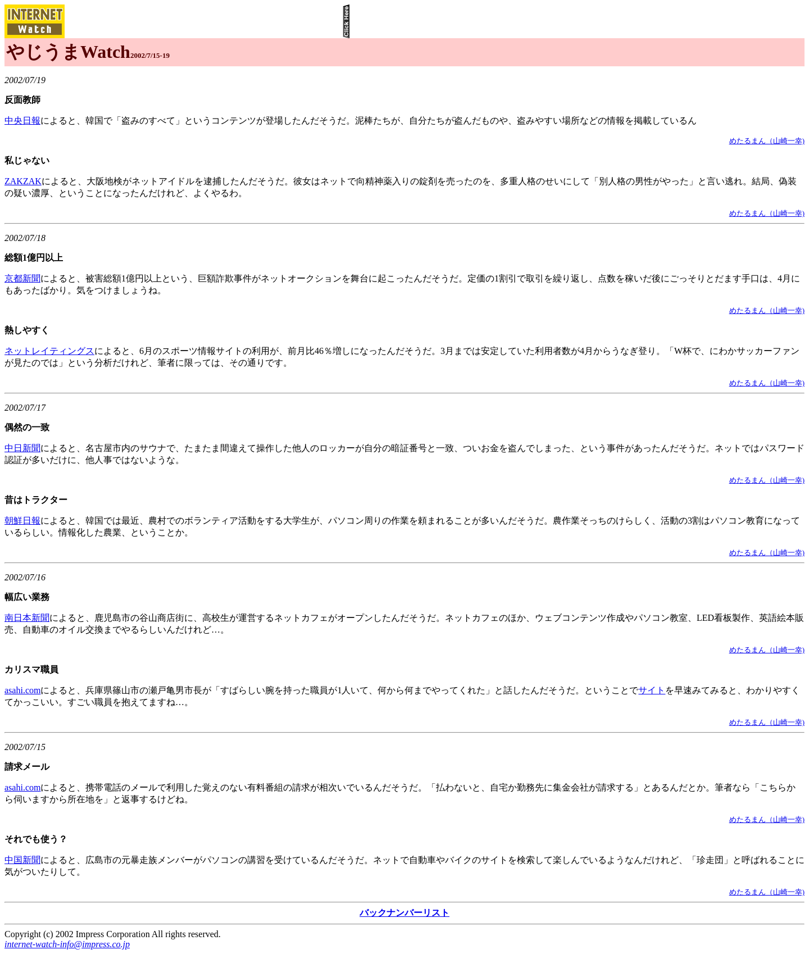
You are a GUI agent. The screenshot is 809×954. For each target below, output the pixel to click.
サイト (651, 690)
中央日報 (22, 120)
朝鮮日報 (22, 520)
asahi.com (22, 690)
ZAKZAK (23, 181)
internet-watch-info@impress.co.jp (67, 944)
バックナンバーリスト (404, 912)
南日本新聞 (26, 618)
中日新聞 (22, 448)
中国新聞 (22, 860)
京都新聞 (22, 278)
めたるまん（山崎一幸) (767, 141)
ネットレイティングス (49, 351)
